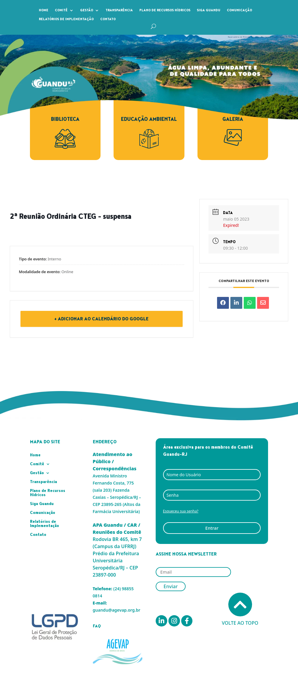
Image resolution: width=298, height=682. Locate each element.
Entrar (211, 528)
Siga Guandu (208, 10)
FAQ (97, 626)
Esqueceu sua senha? (180, 511)
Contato (108, 19)
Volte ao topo (240, 609)
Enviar (171, 586)
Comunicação (239, 10)
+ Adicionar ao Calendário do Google (101, 319)
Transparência (119, 10)
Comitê (61, 10)
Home (43, 10)
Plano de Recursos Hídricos (164, 10)
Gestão (86, 10)
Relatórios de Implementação (66, 19)
